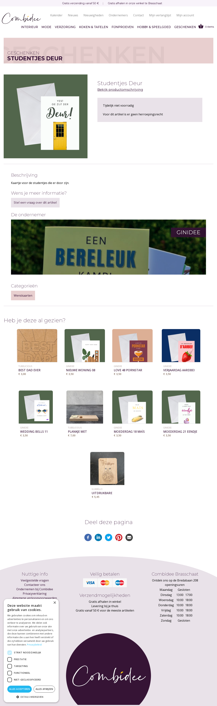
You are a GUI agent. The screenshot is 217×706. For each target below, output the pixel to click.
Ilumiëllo (97, 489)
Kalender (56, 15)
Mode (46, 27)
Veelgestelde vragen (35, 580)
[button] (31, 697)
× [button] (54, 602)
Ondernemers (118, 15)
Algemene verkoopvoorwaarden (34, 598)
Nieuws (73, 15)
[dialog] (31, 650)
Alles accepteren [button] (19, 689)
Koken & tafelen (93, 27)
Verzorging (65, 27)
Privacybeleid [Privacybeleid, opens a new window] (34, 644)
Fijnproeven (123, 27)
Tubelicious (25, 366)
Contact (138, 15)
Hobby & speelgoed (154, 27)
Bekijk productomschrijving (120, 90)
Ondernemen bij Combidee (34, 589)
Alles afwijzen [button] (44, 689)
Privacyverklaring (35, 594)
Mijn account (185, 15)
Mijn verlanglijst (160, 15)
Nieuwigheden (93, 15)
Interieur (29, 27)
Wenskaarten (23, 295)
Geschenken (185, 27)
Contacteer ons (34, 585)
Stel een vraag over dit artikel (35, 202)
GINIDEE (70, 366)
